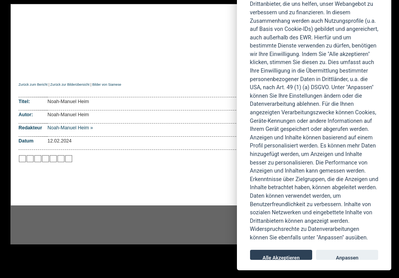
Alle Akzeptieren (280, 257)
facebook (159, 225)
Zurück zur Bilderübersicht (69, 84)
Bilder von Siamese (106, 84)
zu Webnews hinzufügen (38, 159)
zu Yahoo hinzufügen (61, 159)
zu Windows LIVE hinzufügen (69, 159)
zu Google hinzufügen (45, 159)
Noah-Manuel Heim (68, 128)
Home (25, 68)
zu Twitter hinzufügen (22, 159)
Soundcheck (213, 68)
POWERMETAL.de (142, 33)
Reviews (80, 68)
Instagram (73, 225)
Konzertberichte (127, 68)
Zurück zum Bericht (33, 84)
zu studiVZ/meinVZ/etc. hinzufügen (53, 159)
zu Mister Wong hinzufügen (30, 159)
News (50, 68)
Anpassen (347, 257)
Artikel (174, 68)
